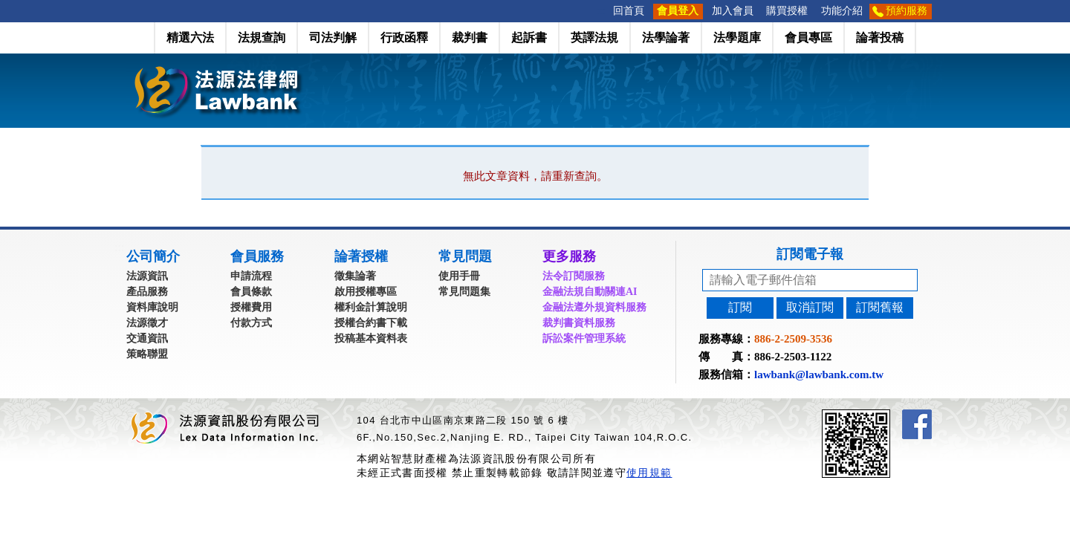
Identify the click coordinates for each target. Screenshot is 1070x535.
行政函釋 (404, 37)
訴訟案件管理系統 (584, 338)
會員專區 (808, 37)
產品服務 (147, 291)
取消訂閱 (810, 307)
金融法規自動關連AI (590, 291)
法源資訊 (147, 276)
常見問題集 (464, 291)
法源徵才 (147, 322)
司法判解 (333, 37)
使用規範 (649, 473)
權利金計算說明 (370, 307)
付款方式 (251, 322)
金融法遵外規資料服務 (594, 307)
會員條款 (251, 291)
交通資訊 (147, 338)
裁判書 (469, 37)
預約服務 (906, 10)
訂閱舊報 (880, 307)
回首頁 (628, 10)
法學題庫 (737, 37)
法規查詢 (261, 37)
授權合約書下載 (370, 322)
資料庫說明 (152, 307)
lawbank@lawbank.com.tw (818, 374)
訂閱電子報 (809, 254)
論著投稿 (880, 37)
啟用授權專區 (365, 291)
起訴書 (529, 37)
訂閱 (740, 307)
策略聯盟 (147, 354)
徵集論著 (355, 276)
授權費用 (251, 307)
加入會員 (732, 10)
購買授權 (787, 10)
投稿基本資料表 (370, 338)
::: (601, 10)
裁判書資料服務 (578, 322)
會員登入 (677, 10)
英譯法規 (594, 37)
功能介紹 (842, 10)
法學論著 (666, 37)
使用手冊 (459, 276)
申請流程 (251, 276)
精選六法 (190, 37)
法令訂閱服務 (573, 276)
